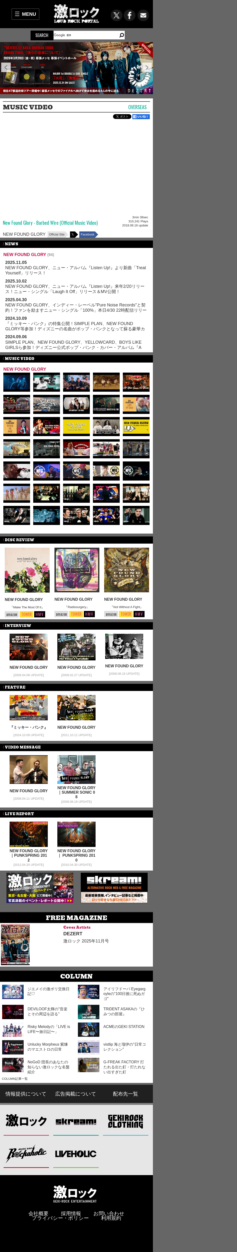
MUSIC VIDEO (28, 107)
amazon (11, 614)
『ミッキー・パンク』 (29, 727)
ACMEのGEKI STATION (124, 1027)
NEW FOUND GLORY (24, 234)
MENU (29, 14)
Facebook (87, 234)
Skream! (76, 1121)
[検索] (83, 35)
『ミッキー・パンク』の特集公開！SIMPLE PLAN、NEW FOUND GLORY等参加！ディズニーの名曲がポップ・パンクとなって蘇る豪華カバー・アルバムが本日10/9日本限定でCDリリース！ (75, 328)
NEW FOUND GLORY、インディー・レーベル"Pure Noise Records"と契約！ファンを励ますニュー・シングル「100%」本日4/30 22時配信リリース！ (76, 310)
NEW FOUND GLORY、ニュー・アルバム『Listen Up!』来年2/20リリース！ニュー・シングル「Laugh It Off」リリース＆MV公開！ (75, 289)
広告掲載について (75, 1094)
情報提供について (26, 1094)
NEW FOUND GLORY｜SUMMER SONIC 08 (76, 792)
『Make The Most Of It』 (27, 607)
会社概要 (38, 1213)
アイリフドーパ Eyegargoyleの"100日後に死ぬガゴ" (124, 994)
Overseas (137, 107)
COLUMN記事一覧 (15, 1079)
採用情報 (71, 1213)
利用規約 (111, 1218)
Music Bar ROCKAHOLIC (26, 1153)
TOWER (26, 614)
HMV (40, 614)
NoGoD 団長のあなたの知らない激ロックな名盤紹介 (48, 1067)
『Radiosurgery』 (77, 607)
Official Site (57, 234)
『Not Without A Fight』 (126, 607)
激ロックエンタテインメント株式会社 (75, 1194)
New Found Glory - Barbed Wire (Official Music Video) (50, 222)
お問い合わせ (108, 1213)
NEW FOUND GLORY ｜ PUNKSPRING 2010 (76, 855)
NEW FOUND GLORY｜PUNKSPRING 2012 (29, 855)
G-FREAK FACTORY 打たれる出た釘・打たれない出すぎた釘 (124, 1067)
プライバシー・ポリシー (60, 1218)
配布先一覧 (125, 1094)
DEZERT (72, 933)
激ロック (26, 1121)
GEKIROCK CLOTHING (126, 1121)
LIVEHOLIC (76, 1153)
